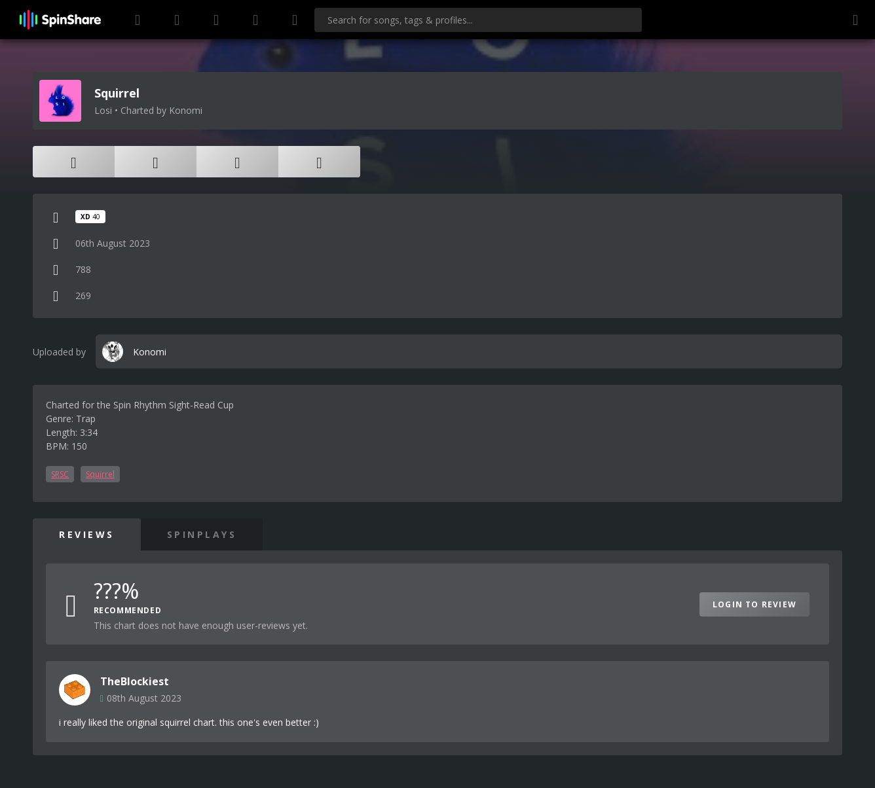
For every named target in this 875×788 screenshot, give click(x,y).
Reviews (87, 534)
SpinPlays (202, 534)
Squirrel (100, 474)
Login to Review (754, 604)
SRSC (60, 474)
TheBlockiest (134, 681)
